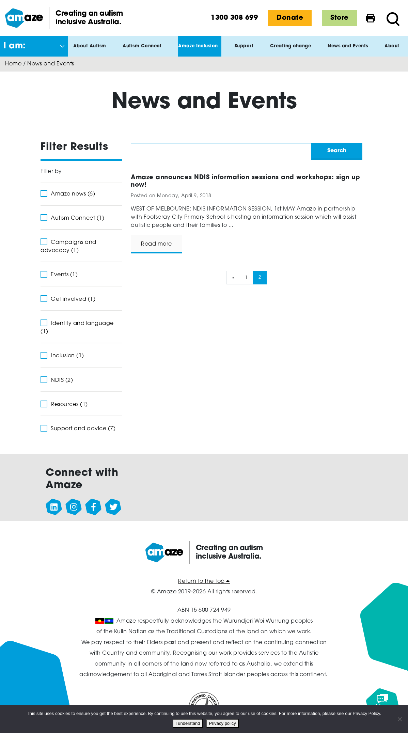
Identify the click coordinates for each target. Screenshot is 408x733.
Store (339, 18)
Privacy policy (222, 723)
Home (13, 64)
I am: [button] (14, 46)
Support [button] (246, 50)
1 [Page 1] (246, 277)
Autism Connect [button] (144, 50)
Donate (290, 18)
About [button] (394, 50)
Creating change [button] (292, 50)
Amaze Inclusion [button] (199, 50)
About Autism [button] (91, 50)
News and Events (50, 64)
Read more (156, 244)
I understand (187, 723)
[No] (399, 719)
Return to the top (204, 581)
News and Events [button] (350, 50)
